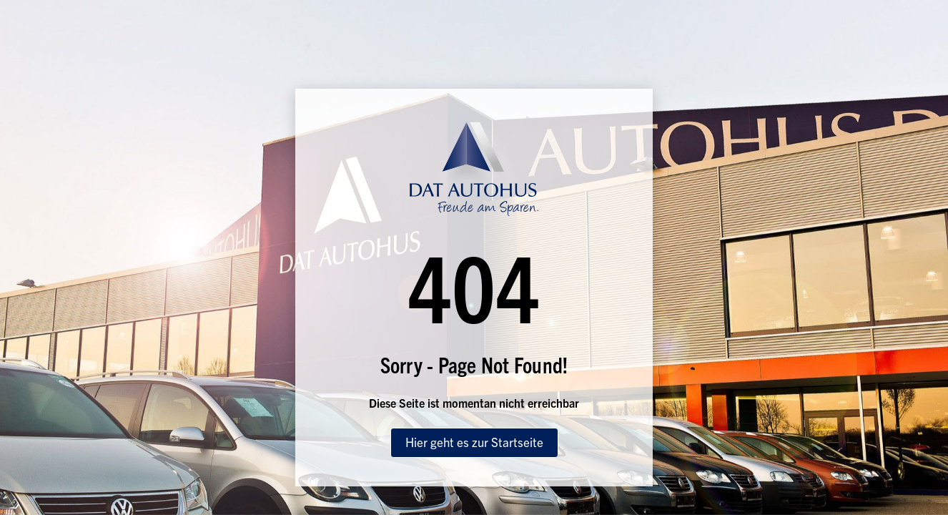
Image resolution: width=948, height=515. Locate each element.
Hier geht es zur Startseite (474, 441)
